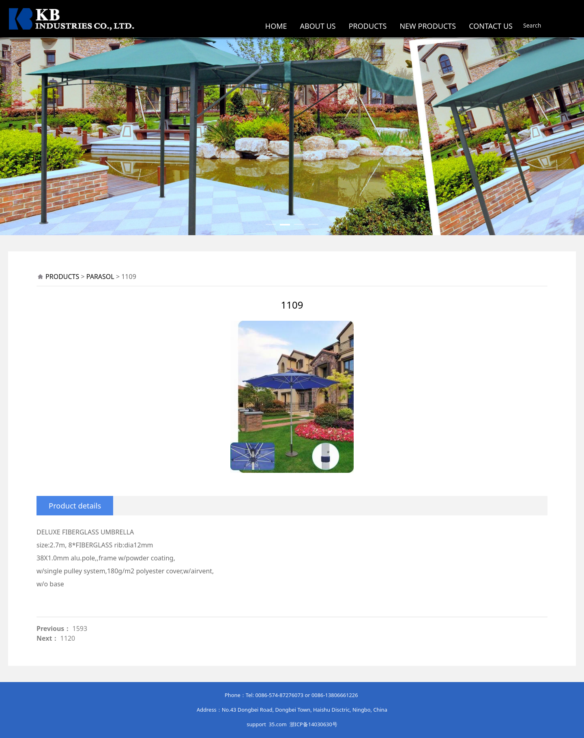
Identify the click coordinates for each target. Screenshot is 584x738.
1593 (80, 628)
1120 (67, 638)
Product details (75, 505)
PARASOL (100, 276)
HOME (276, 26)
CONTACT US (491, 26)
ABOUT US (318, 26)
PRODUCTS (368, 26)
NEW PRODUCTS (427, 26)
